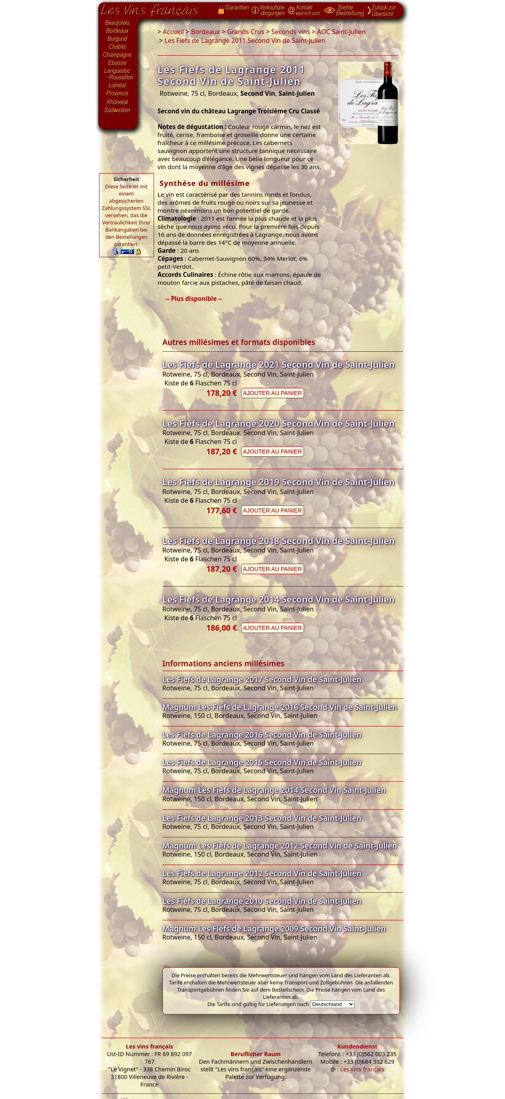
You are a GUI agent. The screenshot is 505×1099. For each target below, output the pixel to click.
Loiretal (118, 85)
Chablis (118, 47)
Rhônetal (118, 102)
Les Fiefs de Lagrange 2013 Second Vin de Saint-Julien (262, 818)
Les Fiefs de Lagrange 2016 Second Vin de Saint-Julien (262, 734)
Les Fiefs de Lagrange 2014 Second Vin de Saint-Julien (278, 599)
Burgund (118, 39)
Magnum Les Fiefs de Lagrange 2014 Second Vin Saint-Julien (274, 789)
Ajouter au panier (272, 393)
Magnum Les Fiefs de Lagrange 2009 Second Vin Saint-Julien (274, 928)
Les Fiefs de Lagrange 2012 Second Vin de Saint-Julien (262, 873)
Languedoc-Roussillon (118, 74)
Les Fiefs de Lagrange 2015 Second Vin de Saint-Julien (262, 762)
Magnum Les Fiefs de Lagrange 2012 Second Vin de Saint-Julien (279, 845)
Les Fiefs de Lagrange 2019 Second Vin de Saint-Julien (278, 482)
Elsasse (118, 63)
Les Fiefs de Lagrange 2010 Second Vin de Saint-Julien (262, 900)
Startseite (155, 8)
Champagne (118, 55)
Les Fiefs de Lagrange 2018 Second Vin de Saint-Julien (278, 540)
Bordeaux (118, 31)
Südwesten (118, 109)
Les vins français (149, 1046)
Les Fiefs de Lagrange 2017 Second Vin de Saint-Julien (262, 679)
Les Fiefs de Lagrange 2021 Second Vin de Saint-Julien (278, 364)
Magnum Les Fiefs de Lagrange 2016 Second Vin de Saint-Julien (279, 707)
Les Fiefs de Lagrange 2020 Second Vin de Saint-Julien (278, 423)
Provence (118, 94)
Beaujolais (118, 23)
